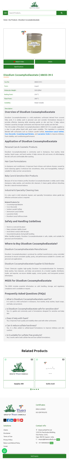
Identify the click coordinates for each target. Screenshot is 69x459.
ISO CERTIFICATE (41, 412)
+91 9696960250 (42, 443)
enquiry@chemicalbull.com (45, 439)
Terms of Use (8, 436)
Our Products (13, 20)
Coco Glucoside (10, 134)
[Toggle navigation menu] (5, 13)
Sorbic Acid (50, 384)
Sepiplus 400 (19, 384)
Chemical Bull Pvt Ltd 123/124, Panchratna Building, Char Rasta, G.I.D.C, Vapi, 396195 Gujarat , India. (45, 433)
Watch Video (19, 62)
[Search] (61, 13)
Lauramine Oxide (44, 134)
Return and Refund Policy (12, 443)
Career (6, 446)
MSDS (50, 62)
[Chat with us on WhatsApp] (4, 451)
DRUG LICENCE (41, 409)
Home (5, 20)
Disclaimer (7, 433)
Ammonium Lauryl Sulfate (54, 131)
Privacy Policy (8, 440)
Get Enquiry (34, 456)
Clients (6, 430)
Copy (57, 439)
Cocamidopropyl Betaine (25, 134)
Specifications (18, 66)
